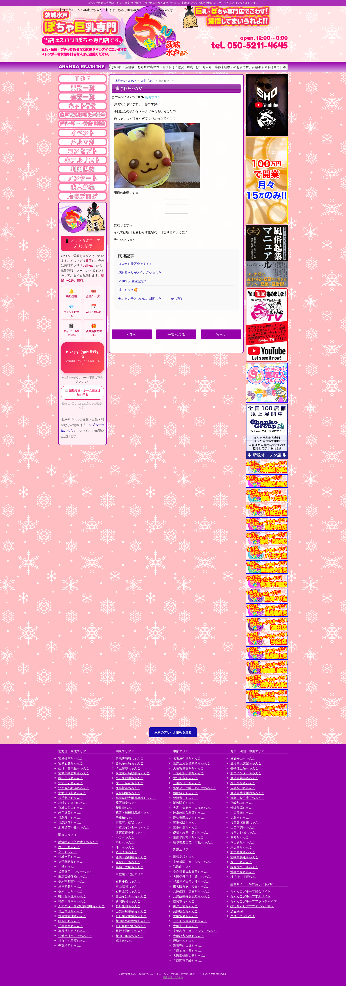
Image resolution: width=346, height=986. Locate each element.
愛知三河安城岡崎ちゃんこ (191, 763)
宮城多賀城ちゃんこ (72, 808)
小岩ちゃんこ (125, 837)
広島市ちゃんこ (241, 818)
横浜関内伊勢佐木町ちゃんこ (78, 842)
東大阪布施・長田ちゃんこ (191, 886)
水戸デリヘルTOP (125, 80)
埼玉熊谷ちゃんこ (70, 886)
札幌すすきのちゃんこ (73, 803)
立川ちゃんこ (67, 852)
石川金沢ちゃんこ (128, 891)
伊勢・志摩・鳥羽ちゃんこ (191, 832)
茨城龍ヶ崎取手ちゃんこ (133, 773)
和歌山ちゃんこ (184, 866)
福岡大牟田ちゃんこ (244, 867)
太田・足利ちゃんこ (129, 783)
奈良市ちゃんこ (184, 901)
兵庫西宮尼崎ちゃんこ (188, 960)
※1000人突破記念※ (132, 281)
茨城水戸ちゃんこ (70, 857)
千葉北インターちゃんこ (133, 827)
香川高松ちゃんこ (242, 783)
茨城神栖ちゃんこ (128, 793)
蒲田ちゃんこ (125, 847)
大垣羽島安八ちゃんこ (188, 768)
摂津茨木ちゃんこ (185, 941)
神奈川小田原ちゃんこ (73, 941)
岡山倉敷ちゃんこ (242, 842)
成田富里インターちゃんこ (76, 872)
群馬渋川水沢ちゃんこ (73, 931)
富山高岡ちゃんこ (128, 886)
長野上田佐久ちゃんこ (131, 931)
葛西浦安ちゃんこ (128, 803)
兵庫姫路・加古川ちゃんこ (191, 891)
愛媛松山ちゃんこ (242, 758)
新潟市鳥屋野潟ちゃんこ (133, 921)
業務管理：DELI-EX (173, 977)
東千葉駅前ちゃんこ (72, 862)
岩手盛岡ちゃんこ (70, 812)
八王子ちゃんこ (126, 852)
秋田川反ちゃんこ (70, 778)
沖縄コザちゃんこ (242, 872)
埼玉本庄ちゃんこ (70, 911)
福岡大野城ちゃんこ (244, 832)
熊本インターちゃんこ (245, 773)
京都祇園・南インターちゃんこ (194, 862)
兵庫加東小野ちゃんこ (188, 951)
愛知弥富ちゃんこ (185, 778)
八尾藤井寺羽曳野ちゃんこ (191, 896)
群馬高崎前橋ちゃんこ (73, 876)
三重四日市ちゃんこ (187, 783)
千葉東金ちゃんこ (70, 926)
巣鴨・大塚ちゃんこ (129, 867)
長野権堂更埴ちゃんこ (131, 916)
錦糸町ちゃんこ (69, 921)
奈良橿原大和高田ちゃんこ (191, 872)
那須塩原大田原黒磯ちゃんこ (136, 798)
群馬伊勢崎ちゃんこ (129, 758)
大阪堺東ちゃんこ (185, 916)
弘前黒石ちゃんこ (70, 783)
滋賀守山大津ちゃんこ (188, 945)
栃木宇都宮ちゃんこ (72, 881)
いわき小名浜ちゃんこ (73, 788)
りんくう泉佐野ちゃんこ (190, 921)
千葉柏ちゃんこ (126, 818)
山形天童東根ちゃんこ (73, 768)
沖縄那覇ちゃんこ (242, 808)
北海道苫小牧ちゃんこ (73, 827)
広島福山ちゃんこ (242, 788)
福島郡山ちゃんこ (70, 818)
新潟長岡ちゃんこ (128, 901)
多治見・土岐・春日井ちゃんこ (194, 788)
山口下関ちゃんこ (242, 827)
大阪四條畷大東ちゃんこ (190, 955)
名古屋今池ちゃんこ (187, 758)
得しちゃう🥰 (127, 290)
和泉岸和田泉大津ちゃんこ (191, 881)
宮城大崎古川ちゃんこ (73, 773)
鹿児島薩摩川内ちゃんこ (247, 793)
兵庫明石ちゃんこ (185, 911)
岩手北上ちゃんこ (70, 798)
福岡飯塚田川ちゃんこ (245, 822)
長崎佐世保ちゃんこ (244, 768)
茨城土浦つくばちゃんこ (75, 936)
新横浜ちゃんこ (126, 808)
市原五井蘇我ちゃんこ (131, 822)
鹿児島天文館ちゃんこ (245, 763)
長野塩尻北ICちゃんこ (131, 926)
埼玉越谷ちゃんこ (128, 768)
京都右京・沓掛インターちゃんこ (196, 931)
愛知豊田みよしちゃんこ (190, 818)
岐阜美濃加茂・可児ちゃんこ (193, 842)
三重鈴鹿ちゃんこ (185, 827)
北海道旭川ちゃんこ (72, 793)
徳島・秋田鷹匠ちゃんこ (247, 798)
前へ (131, 334)
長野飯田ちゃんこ (128, 906)
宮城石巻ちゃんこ (70, 763)
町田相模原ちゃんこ (72, 896)
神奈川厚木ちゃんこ (72, 901)
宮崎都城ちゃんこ (242, 803)
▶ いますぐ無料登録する (82, 358)
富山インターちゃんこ (131, 896)
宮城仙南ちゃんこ (70, 758)
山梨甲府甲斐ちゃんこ (131, 911)
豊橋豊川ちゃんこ (185, 798)
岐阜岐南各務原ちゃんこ (190, 812)
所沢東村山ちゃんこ (129, 778)
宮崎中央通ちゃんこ (244, 857)
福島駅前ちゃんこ (70, 822)
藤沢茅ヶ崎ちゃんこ (129, 763)
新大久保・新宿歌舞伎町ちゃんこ (81, 906)
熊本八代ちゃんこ (242, 852)
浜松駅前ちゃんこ (185, 803)
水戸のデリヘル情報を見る (173, 732)
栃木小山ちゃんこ (70, 891)
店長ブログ (147, 80)
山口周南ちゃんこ (242, 812)
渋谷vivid (236, 911)
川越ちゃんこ (67, 866)
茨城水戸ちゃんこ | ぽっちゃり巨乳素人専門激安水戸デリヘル (171, 973)
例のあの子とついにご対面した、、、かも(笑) (150, 298)
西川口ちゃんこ (69, 847)
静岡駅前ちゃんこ (185, 793)
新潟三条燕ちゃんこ (129, 936)
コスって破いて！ (242, 916)
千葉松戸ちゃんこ (70, 945)
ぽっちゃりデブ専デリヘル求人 (252, 906)
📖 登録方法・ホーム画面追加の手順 (82, 392)
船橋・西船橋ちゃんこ (131, 857)
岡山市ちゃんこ (241, 862)
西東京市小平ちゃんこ (131, 832)
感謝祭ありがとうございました (140, 272)
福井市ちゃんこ (126, 941)
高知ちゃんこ (239, 837)
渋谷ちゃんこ (125, 842)
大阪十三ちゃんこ (185, 926)
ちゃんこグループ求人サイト (250, 896)
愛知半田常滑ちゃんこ (188, 837)
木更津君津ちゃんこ (72, 916)
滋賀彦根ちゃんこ (185, 857)
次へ (221, 334)
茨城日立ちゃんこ (128, 862)
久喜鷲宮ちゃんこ (128, 788)
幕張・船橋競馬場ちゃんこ (134, 812)
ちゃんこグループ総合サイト (250, 891)
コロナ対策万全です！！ (135, 264)
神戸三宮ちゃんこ (185, 906)
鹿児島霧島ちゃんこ (244, 778)
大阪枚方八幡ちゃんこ (188, 936)
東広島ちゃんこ (241, 847)
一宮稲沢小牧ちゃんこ (188, 773)
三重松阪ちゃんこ (185, 822)
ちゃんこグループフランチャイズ (253, 901)
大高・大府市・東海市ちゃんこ (194, 808)
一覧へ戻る (176, 334)
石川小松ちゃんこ (128, 881)
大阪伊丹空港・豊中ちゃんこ (193, 876)
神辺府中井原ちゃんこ (245, 877)
